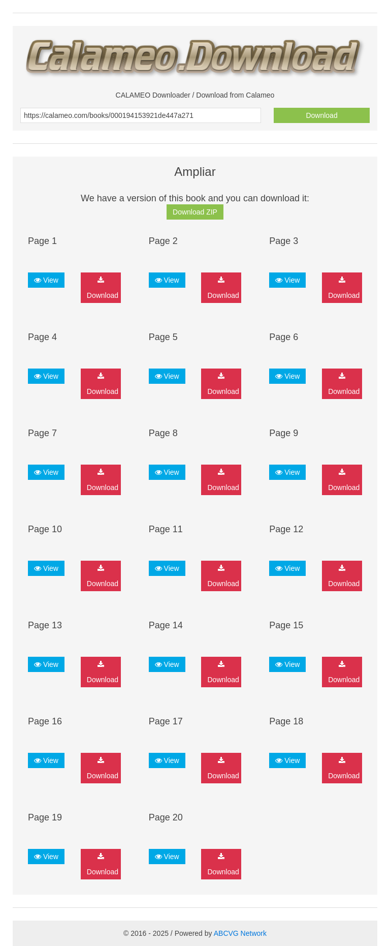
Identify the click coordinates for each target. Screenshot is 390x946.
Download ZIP (195, 212)
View (46, 280)
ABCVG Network (240, 933)
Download (321, 115)
